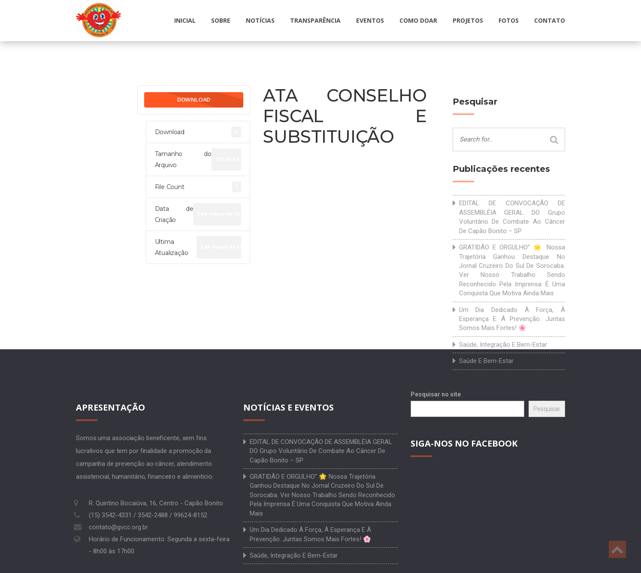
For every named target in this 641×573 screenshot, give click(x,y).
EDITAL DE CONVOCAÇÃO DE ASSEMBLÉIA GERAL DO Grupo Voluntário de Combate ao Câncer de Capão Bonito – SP (512, 216)
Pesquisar (546, 408)
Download (193, 99)
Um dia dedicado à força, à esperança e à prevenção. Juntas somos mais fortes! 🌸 (512, 319)
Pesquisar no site (436, 394)
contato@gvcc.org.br (118, 527)
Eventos (370, 20)
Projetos (468, 20)
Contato (549, 20)
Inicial (185, 20)
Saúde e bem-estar (486, 361)
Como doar (418, 20)
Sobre (220, 20)
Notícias (260, 20)
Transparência (315, 20)
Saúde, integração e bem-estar (503, 344)
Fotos (509, 20)
